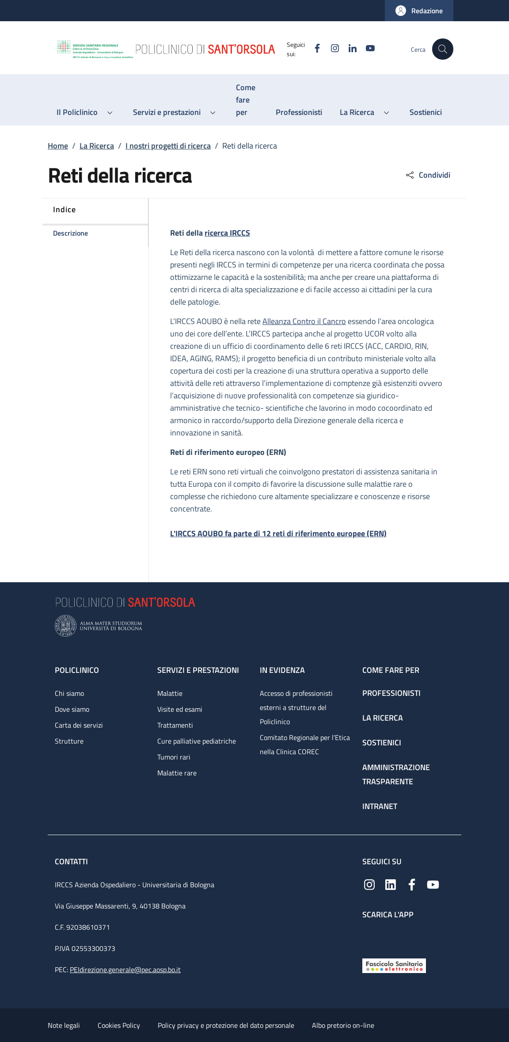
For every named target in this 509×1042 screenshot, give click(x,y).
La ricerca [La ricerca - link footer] (382, 718)
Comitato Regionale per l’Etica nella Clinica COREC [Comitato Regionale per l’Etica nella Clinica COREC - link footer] (305, 744)
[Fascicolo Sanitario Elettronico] (394, 965)
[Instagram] (331, 49)
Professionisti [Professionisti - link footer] (391, 693)
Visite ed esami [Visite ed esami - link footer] (179, 709)
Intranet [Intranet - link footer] (379, 806)
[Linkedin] (348, 49)
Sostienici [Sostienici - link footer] (381, 742)
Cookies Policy (119, 1025)
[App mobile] (369, 937)
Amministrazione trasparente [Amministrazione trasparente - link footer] (396, 774)
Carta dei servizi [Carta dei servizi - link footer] (79, 725)
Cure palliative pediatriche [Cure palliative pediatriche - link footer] (196, 741)
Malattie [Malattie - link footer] (169, 693)
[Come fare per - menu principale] (247, 100)
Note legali (64, 1025)
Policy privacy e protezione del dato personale (226, 1025)
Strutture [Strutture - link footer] (69, 741)
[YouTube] (366, 49)
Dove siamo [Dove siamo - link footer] (72, 709)
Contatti (72, 861)
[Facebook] (313, 49)
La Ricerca (97, 146)
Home (58, 146)
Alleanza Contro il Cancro (304, 321)
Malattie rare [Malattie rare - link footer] (177, 772)
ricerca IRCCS (227, 233)
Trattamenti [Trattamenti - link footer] (175, 725)
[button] (419, 10)
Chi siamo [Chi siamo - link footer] (69, 693)
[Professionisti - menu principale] (299, 112)
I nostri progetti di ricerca (168, 146)
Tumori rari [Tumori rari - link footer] (173, 757)
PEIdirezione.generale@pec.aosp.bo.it (125, 969)
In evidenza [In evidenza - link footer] (282, 670)
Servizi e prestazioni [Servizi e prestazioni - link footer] (198, 670)
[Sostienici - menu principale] (426, 112)
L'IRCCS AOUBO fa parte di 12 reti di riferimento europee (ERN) (278, 533)
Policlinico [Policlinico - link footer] (77, 670)
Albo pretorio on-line (343, 1025)
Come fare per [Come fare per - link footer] (390, 670)
